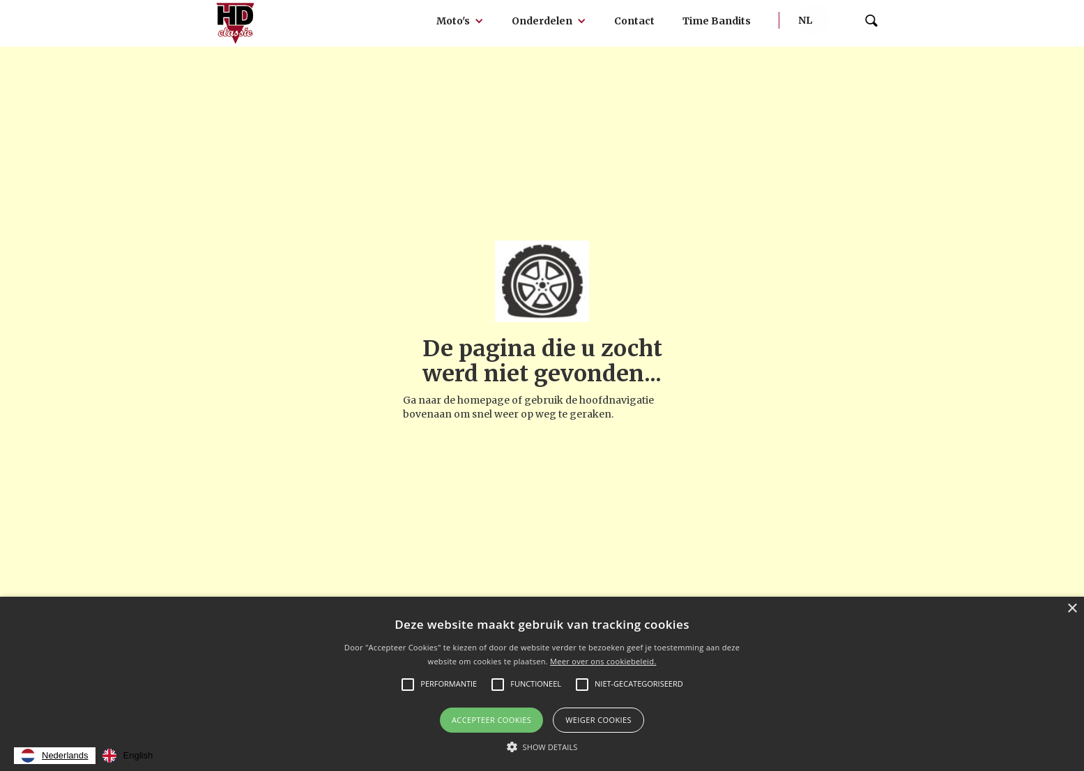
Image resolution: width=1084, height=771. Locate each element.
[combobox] (55, 755)
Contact (634, 21)
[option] (128, 755)
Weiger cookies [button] (598, 720)
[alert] (542, 684)
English (127, 755)
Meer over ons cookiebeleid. (603, 661)
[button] (460, 21)
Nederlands (55, 755)
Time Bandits (716, 21)
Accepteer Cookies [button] (491, 720)
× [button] (1072, 609)
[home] (236, 23)
